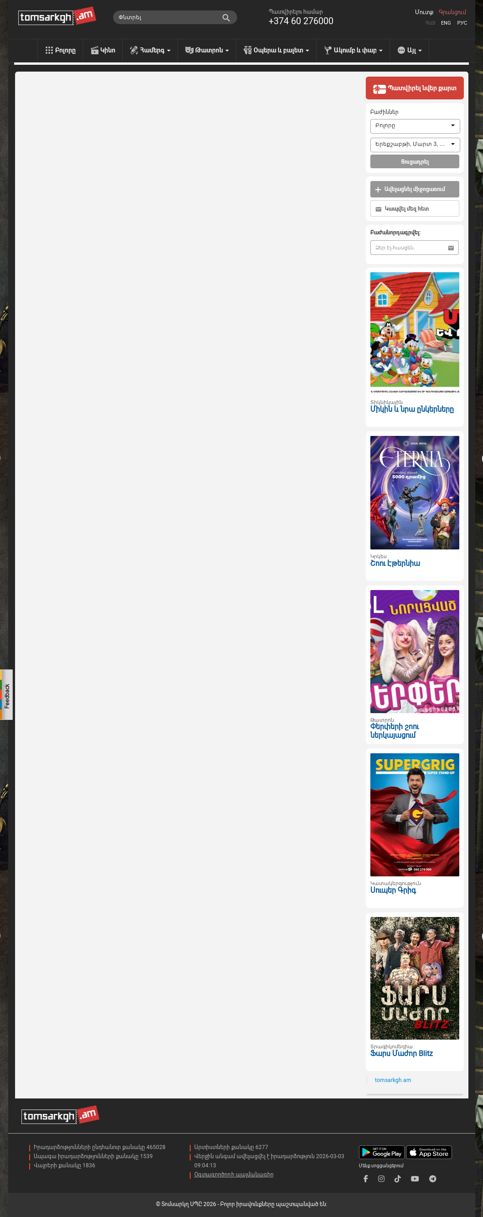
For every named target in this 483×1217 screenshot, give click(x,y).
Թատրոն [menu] (212, 50)
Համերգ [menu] (155, 50)
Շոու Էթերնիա (395, 563)
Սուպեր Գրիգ (393, 890)
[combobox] (415, 126)
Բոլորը (65, 50)
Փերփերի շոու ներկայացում (394, 731)
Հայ (430, 23)
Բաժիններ (384, 112)
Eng (446, 23)
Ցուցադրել (415, 162)
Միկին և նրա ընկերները (412, 409)
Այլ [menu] (414, 50)
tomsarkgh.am (393, 1080)
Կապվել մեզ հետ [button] (402, 209)
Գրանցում (452, 12)
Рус (462, 23)
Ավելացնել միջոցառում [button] (410, 189)
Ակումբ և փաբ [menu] (358, 50)
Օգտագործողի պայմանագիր (234, 1174)
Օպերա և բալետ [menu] (281, 50)
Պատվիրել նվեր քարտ (415, 89)
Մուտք (424, 12)
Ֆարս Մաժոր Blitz (401, 1053)
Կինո (107, 50)
